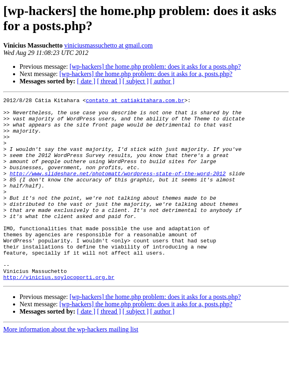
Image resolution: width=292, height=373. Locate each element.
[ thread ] (109, 81)
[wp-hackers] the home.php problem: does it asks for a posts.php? (155, 66)
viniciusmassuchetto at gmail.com (108, 45)
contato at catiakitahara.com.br (135, 101)
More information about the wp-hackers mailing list (70, 365)
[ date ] (86, 81)
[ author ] (162, 81)
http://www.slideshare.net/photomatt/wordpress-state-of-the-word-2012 (118, 189)
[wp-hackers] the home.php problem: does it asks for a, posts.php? (146, 73)
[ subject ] (136, 81)
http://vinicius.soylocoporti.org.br (58, 313)
